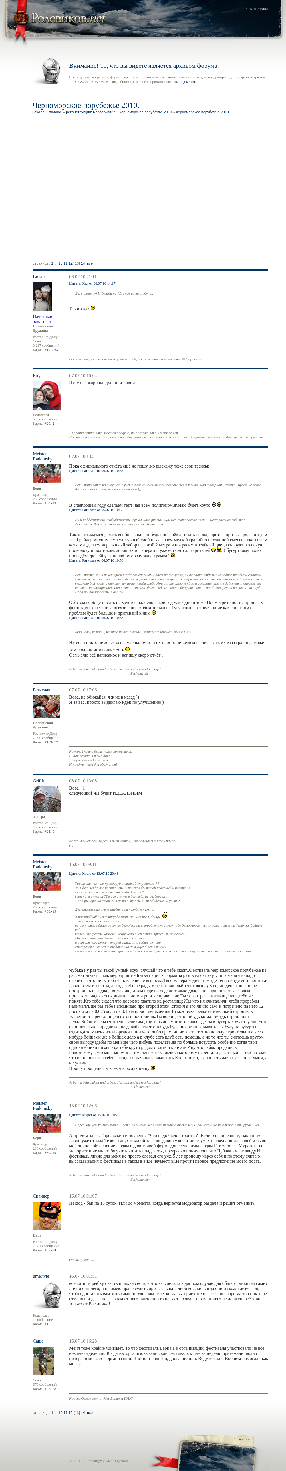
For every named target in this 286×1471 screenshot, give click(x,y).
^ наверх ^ (242, 1439)
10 (60, 263)
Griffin (39, 780)
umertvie (41, 1276)
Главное (55, 112)
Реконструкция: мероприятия (90, 112)
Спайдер (41, 1196)
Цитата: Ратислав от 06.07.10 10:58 (96, 471)
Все (90, 263)
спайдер (96, 1461)
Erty (37, 375)
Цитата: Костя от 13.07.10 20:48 (93, 874)
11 (65, 263)
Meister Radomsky (42, 456)
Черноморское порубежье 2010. (203, 112)
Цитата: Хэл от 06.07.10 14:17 (92, 283)
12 (71, 263)
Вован (39, 276)
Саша (38, 1341)
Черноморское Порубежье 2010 (145, 112)
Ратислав (41, 689)
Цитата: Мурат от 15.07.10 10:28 (94, 1115)
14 (83, 263)
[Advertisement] (68, 188)
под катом (187, 82)
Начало (38, 112)
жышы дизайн (117, 1461)
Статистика (257, 8)
